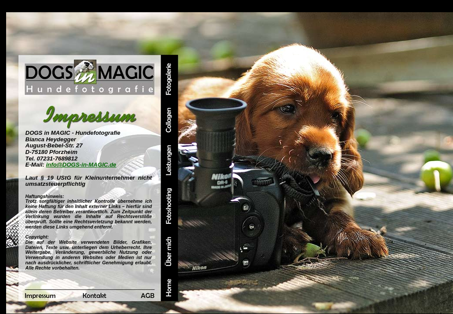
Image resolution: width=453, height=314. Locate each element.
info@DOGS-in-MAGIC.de (81, 164)
